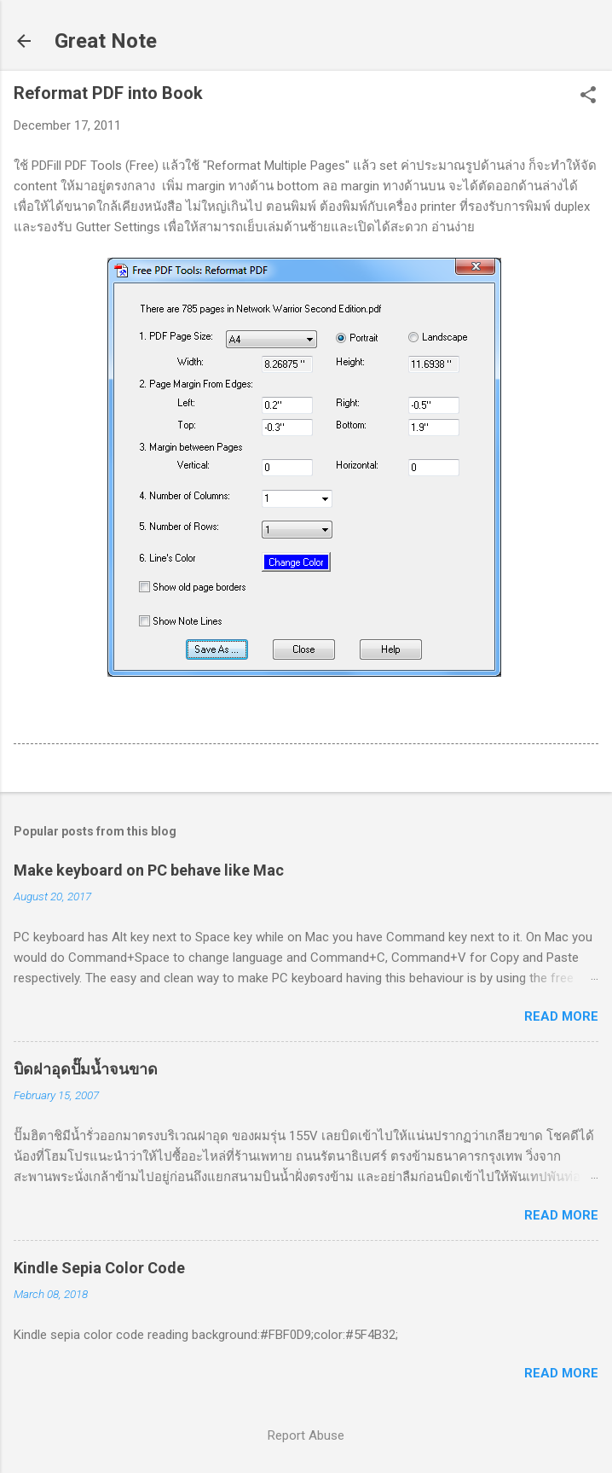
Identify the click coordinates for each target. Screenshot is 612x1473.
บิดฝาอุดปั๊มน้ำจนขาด (86, 1069)
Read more (561, 1016)
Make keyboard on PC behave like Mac (149, 870)
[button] (588, 96)
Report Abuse (306, 1435)
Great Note (106, 41)
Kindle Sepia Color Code (99, 1268)
